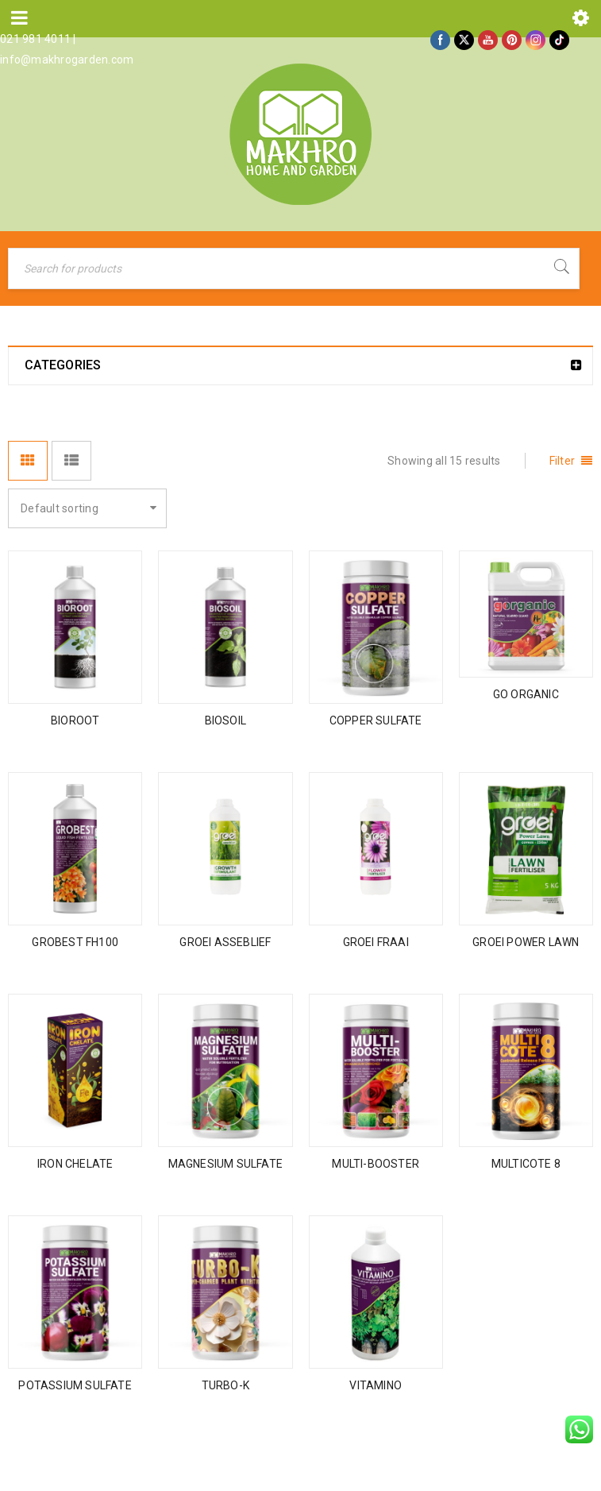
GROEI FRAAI (376, 942)
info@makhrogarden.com (66, 59)
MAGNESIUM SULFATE (225, 1163)
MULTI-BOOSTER (375, 1163)
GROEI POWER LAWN (525, 942)
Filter (562, 460)
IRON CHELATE (75, 1163)
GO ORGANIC (526, 694)
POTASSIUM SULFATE (74, 1385)
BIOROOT (75, 720)
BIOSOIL (225, 720)
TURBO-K (225, 1385)
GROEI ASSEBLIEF (225, 942)
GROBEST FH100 (75, 942)
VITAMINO (375, 1385)
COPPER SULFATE (375, 720)
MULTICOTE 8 (526, 1163)
